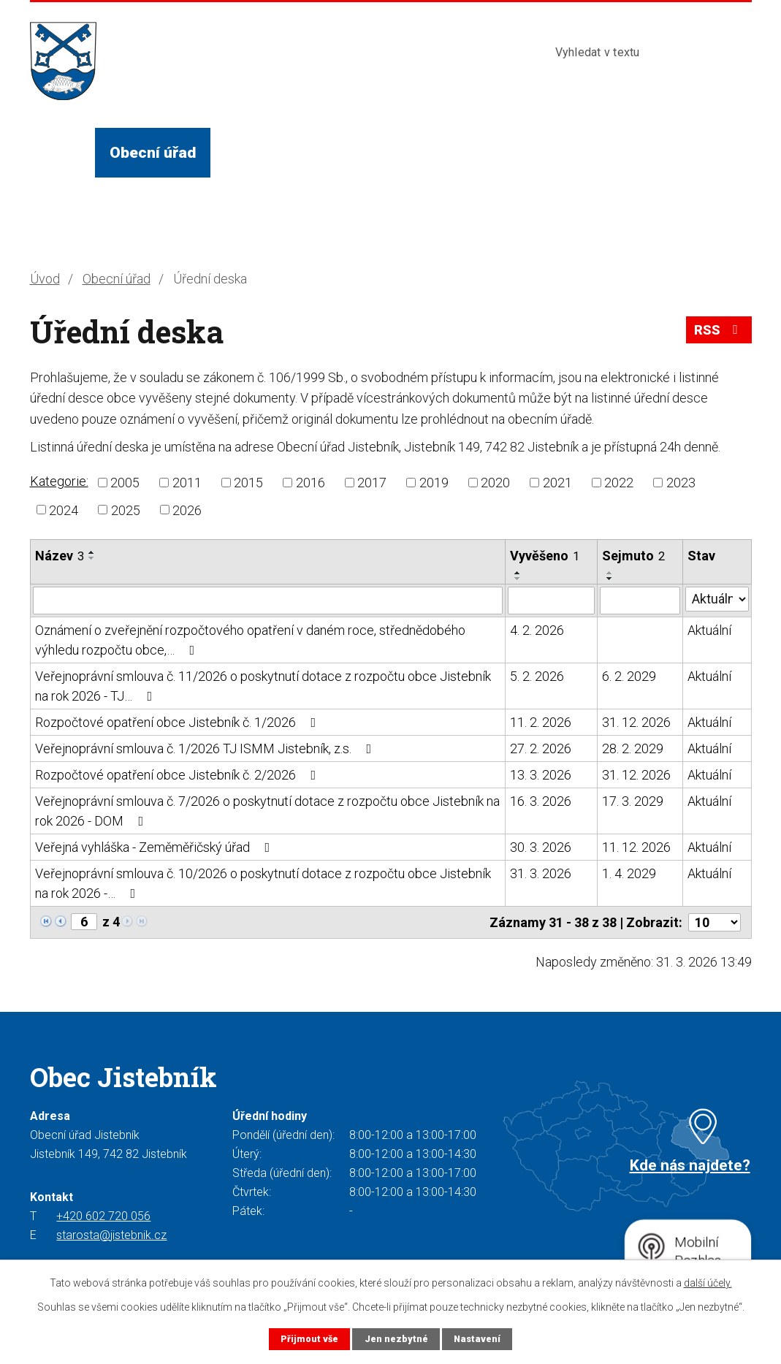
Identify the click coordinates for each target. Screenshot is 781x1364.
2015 (248, 482)
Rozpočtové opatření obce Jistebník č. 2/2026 (178, 774)
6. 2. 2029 (629, 676)
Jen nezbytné (396, 1338)
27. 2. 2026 (540, 748)
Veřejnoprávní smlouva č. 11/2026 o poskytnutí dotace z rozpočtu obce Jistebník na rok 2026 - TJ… (263, 686)
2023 (681, 482)
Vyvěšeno (544, 555)
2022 (618, 482)
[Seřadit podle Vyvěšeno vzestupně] (518, 573)
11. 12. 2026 (636, 847)
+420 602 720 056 (103, 1216)
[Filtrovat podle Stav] (717, 599)
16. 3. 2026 (540, 801)
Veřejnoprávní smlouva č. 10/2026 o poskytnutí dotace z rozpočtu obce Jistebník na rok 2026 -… (263, 883)
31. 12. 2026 (636, 722)
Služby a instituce (401, 152)
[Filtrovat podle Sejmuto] (640, 600)
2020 (495, 482)
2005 (125, 482)
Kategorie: (59, 481)
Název (59, 555)
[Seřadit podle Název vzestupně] (92, 552)
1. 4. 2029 (629, 873)
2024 (63, 509)
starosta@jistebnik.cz (111, 1235)
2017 (371, 482)
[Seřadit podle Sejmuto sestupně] (610, 579)
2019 (434, 482)
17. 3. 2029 (632, 801)
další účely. (708, 1283)
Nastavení (477, 1338)
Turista (520, 152)
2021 (557, 482)
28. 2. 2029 (632, 748)
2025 (125, 509)
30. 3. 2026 (540, 847)
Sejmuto (633, 555)
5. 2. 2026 (537, 676)
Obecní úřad (153, 152)
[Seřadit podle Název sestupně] (92, 558)
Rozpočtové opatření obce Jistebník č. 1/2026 (178, 722)
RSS (719, 330)
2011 (187, 482)
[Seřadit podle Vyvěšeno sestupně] (518, 579)
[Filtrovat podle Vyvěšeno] (551, 600)
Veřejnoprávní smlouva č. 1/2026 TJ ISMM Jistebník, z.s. (206, 748)
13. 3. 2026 (540, 774)
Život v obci (267, 152)
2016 (310, 482)
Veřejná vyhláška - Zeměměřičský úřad (155, 847)
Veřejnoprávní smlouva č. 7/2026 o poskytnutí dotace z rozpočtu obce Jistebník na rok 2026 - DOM (267, 810)
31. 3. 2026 (540, 873)
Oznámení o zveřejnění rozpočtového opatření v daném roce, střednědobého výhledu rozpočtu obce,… (250, 640)
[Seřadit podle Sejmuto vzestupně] (610, 573)
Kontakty (607, 152)
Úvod (62, 152)
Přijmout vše (309, 1338)
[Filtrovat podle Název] (268, 600)
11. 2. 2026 (540, 722)
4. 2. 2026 (537, 630)
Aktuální (709, 630)
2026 (187, 509)
